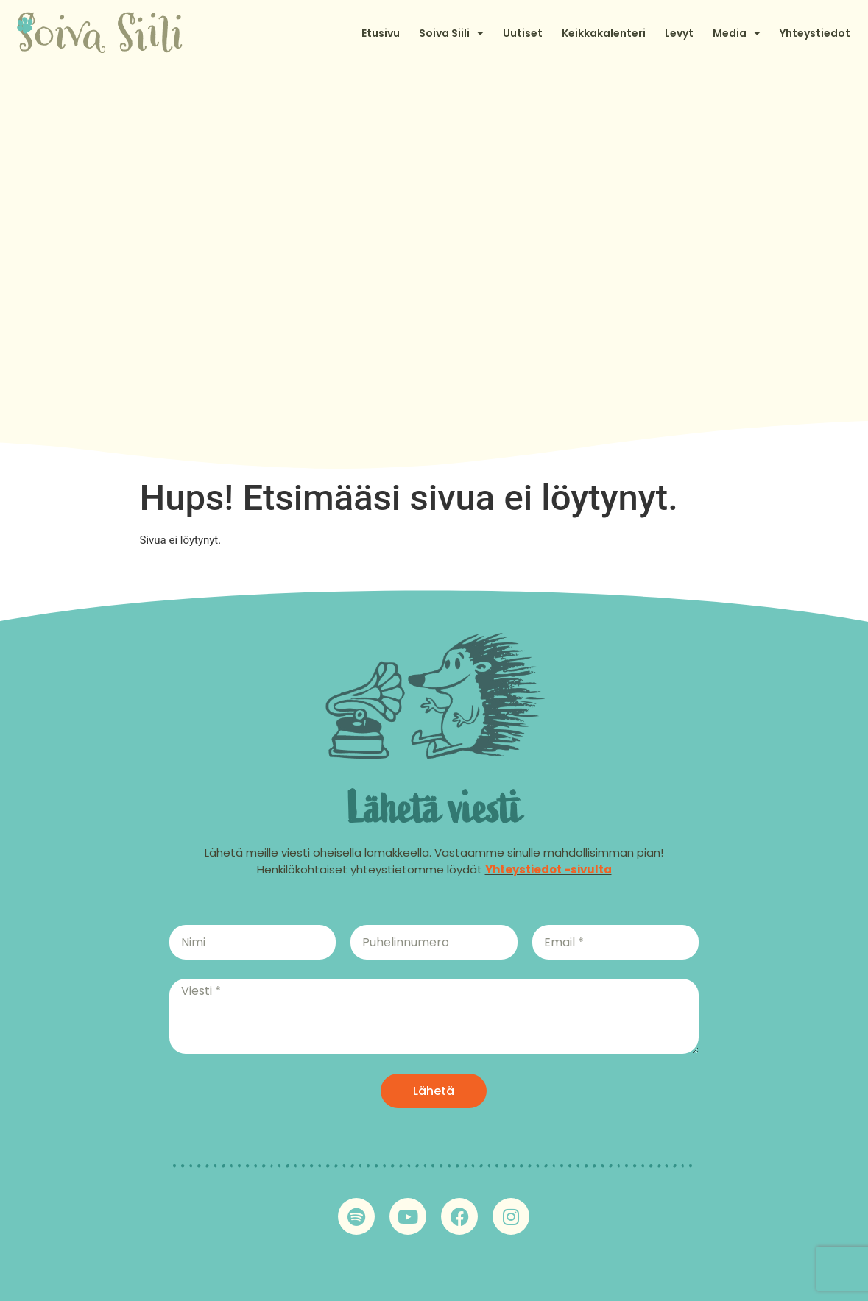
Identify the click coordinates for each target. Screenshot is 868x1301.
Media (737, 33)
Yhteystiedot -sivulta (548, 869)
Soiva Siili (451, 33)
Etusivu (380, 33)
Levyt (679, 33)
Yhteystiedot (815, 33)
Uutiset (523, 33)
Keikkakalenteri (604, 33)
